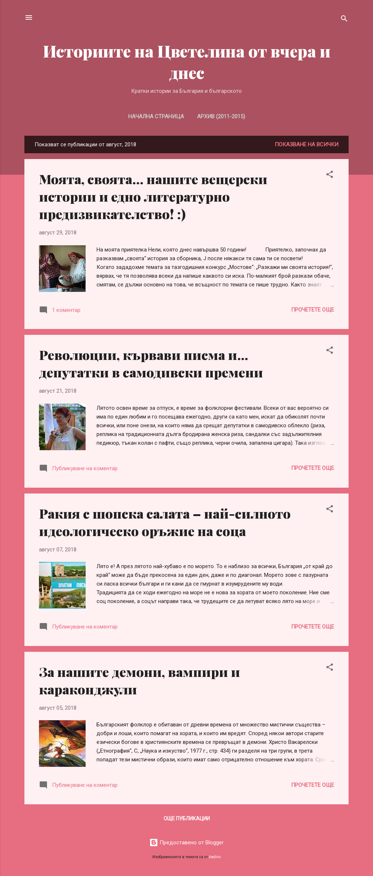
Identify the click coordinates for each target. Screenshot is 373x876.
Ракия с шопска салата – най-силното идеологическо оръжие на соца (165, 521)
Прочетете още (312, 309)
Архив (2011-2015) (221, 116)
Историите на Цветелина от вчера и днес (186, 61)
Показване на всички (306, 144)
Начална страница (156, 116)
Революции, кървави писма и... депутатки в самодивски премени (151, 363)
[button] (329, 175)
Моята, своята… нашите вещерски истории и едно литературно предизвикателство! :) (153, 196)
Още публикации (187, 818)
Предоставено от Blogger (186, 842)
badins (215, 857)
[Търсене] (344, 20)
